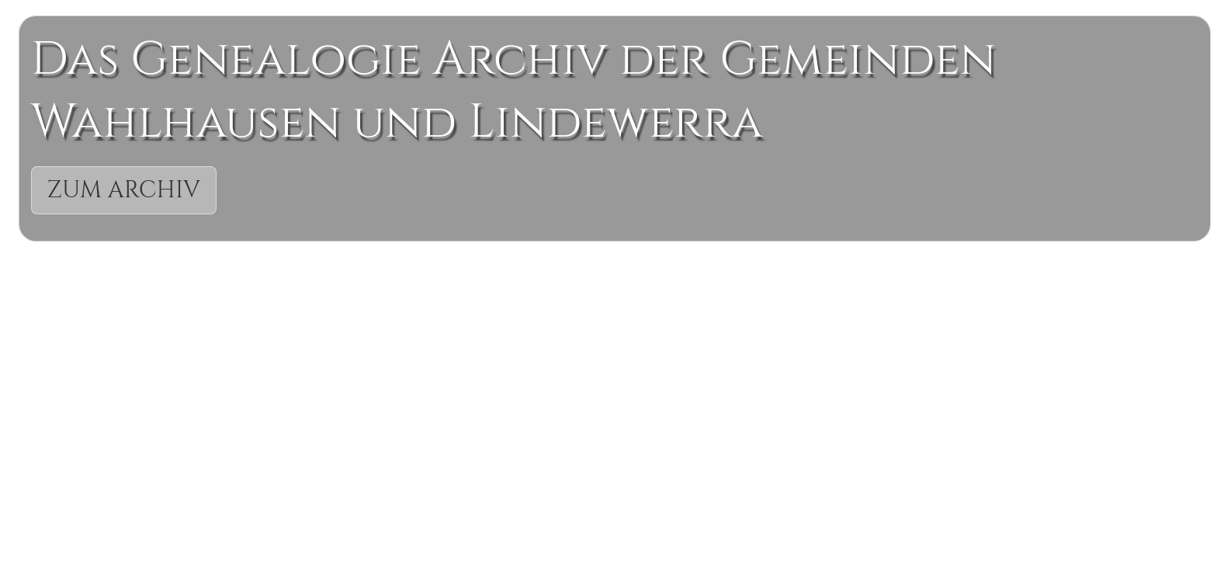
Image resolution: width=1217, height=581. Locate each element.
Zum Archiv (124, 190)
